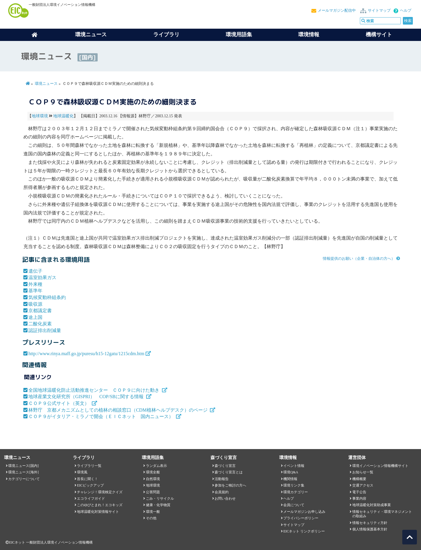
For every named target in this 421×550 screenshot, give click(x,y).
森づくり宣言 (225, 466)
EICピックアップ (90, 485)
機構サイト (379, 34)
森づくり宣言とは (229, 472)
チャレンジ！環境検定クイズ (99, 492)
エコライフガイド (91, 498)
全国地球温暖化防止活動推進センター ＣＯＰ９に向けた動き (94, 390)
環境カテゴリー (295, 492)
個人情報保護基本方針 (369, 529)
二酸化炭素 (40, 323)
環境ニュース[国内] (23, 466)
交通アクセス (362, 485)
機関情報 (290, 479)
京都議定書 (40, 310)
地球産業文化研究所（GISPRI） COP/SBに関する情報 (86, 396)
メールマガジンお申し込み (304, 512)
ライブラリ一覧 (89, 466)
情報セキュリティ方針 (369, 523)
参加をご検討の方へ (230, 485)
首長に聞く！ (87, 479)
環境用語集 (239, 34)
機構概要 (359, 479)
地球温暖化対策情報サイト (98, 512)
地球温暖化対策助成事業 (371, 505)
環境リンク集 (293, 485)
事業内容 (359, 498)
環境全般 (153, 472)
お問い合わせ (225, 498)
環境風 (82, 472)
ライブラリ (166, 34)
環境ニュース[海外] (23, 472)
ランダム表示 (156, 466)
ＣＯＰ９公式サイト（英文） (59, 403)
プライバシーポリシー (300, 518)
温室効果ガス (42, 277)
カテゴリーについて (24, 479)
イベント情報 (293, 466)
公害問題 (153, 492)
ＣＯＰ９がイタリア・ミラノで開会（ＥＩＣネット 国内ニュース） (101, 416)
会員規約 (222, 492)
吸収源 (35, 304)
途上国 (35, 317)
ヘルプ (405, 10)
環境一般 (153, 512)
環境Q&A (290, 472)
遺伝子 (35, 271)
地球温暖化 (63, 116)
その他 (151, 518)
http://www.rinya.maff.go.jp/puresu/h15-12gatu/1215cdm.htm (86, 353)
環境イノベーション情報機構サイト (380, 466)
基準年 (35, 290)
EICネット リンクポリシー (304, 531)
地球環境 (40, 116)
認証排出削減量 (44, 330)
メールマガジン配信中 (337, 10)
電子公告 (359, 492)
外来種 (35, 284)
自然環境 (153, 479)
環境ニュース (46, 84)
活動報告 (222, 479)
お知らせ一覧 (362, 472)
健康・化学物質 (158, 505)
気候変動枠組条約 (47, 297)
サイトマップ (379, 10)
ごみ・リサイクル (160, 498)
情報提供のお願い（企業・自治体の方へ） (359, 259)
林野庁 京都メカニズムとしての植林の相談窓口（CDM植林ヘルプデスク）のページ (118, 410)
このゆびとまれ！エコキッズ (99, 505)
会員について (293, 505)
